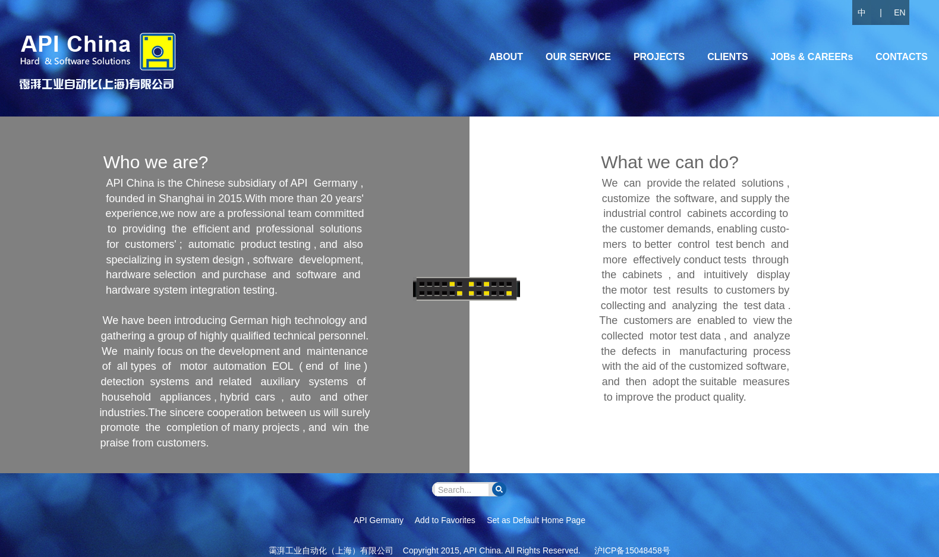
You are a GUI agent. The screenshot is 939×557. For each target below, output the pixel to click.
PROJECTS (659, 57)
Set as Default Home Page (536, 520)
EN (899, 12)
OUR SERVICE (578, 57)
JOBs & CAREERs (812, 57)
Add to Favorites (445, 520)
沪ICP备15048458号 (632, 550)
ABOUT (506, 57)
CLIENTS (727, 57)
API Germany (379, 520)
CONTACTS (901, 57)
